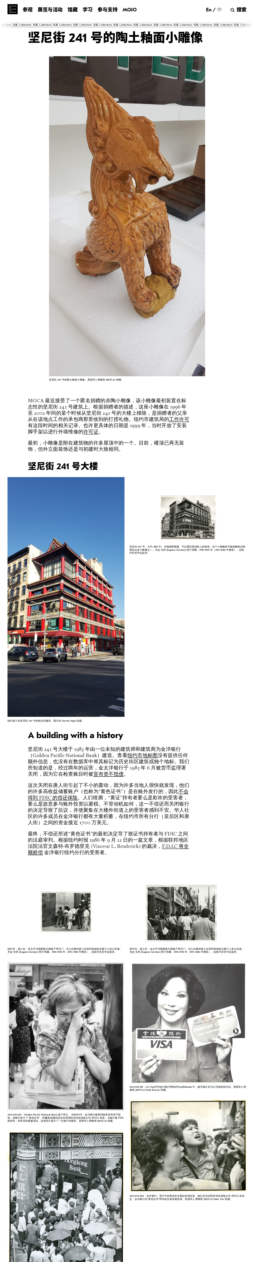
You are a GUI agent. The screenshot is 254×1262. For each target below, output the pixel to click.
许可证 (90, 431)
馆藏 (73, 10)
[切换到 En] (209, 10)
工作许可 (179, 419)
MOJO (130, 10)
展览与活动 (50, 10)
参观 (28, 10)
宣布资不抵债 (108, 774)
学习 (88, 10)
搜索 (242, 10)
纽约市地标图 (142, 755)
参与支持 (108, 10)
